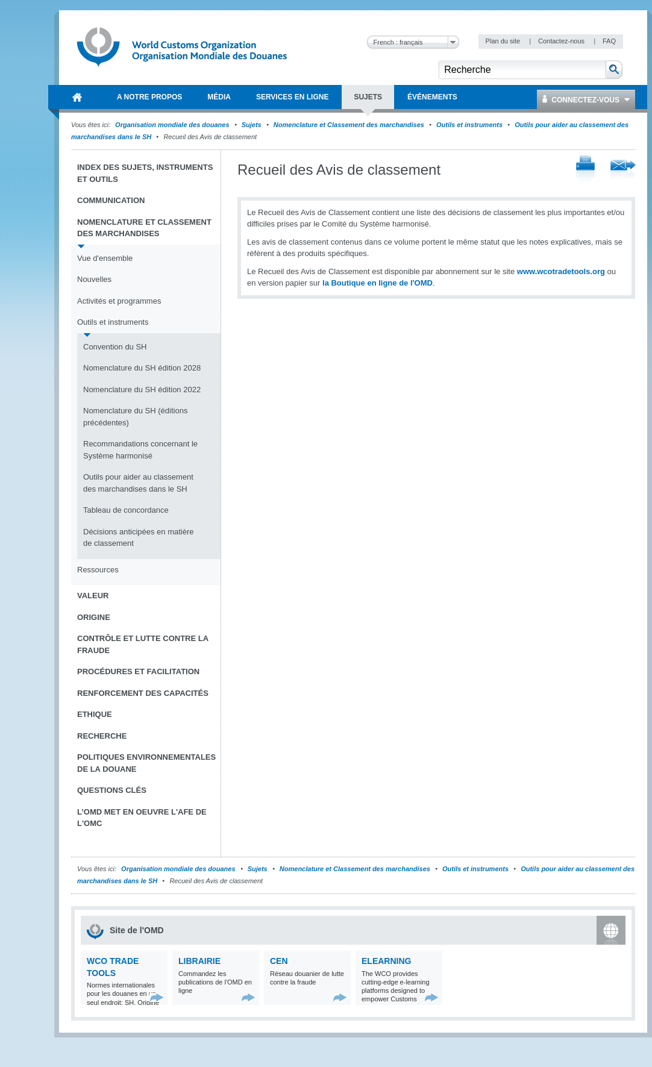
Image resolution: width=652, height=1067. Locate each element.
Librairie (199, 961)
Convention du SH (115, 346)
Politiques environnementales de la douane (146, 763)
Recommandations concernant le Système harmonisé (140, 449)
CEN (279, 961)
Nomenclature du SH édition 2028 (142, 367)
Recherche (102, 735)
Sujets (252, 124)
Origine (93, 617)
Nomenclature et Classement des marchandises (349, 124)
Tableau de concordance (126, 510)
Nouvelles (94, 279)
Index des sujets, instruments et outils (145, 173)
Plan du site (504, 41)
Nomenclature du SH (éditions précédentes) (135, 416)
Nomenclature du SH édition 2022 (142, 389)
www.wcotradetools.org (561, 271)
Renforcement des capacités (142, 693)
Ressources (98, 569)
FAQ (609, 41)
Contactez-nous (562, 41)
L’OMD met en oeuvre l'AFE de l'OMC (142, 817)
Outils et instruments (469, 124)
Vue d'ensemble (105, 258)
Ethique (94, 714)
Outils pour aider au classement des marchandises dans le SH (138, 482)
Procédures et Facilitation (138, 671)
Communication (111, 200)
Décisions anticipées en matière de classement (138, 537)
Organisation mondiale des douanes (172, 124)
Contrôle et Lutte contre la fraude (142, 644)
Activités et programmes (119, 300)
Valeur (92, 595)
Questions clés (111, 790)
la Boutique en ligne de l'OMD (377, 282)
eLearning (386, 961)
